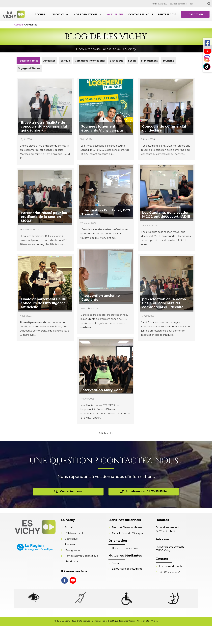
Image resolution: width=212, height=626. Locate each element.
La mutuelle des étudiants (127, 568)
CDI (191, 4)
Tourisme (168, 60)
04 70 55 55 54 (172, 571)
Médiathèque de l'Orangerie (128, 533)
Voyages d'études (29, 68)
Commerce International (90, 60)
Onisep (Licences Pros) (125, 548)
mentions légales (99, 621)
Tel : (161, 571)
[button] (67, 14)
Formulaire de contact (172, 566)
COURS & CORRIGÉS (178, 4)
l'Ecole (132, 60)
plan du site (71, 561)
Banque (65, 60)
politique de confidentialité (122, 621)
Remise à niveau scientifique (81, 555)
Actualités (49, 60)
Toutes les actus (28, 60)
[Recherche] (209, 4)
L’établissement (74, 533)
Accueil (18, 24)
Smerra (116, 563)
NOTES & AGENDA (159, 4)
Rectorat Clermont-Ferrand (127, 527)
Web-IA (154, 621)
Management (149, 60)
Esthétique (116, 60)
